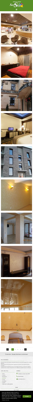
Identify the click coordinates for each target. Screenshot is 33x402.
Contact (3, 382)
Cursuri (3, 379)
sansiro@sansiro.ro (21, 379)
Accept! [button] (27, 396)
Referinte (4, 378)
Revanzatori (4, 376)
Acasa (3, 373)
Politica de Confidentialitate (7, 384)
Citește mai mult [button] (5, 400)
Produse (3, 375)
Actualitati (4, 381)
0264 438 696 (20, 376)
